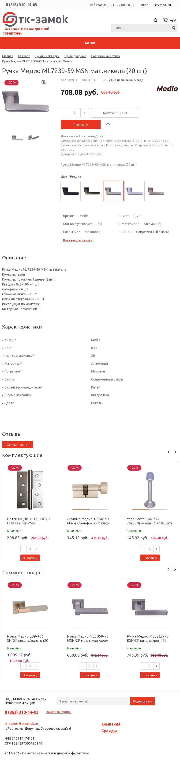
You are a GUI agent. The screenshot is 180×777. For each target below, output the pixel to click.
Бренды (109, 731)
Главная (7, 56)
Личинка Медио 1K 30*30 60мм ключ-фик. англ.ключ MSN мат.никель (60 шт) (88, 521)
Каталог (24, 56)
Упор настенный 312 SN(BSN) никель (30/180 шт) (149, 521)
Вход (144, 4)
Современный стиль (105, 56)
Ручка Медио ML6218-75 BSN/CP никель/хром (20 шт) (148, 638)
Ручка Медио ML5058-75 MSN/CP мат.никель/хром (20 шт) (88, 638)
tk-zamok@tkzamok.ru (21, 723)
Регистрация (162, 4)
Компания (110, 724)
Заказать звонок (58, 712)
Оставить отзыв (17, 445)
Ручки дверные (75, 56)
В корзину (81, 125)
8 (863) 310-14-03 (21, 5)
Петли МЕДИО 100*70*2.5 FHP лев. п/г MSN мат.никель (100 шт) (28, 521)
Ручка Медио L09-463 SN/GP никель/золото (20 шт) (27, 638)
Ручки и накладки (47, 56)
